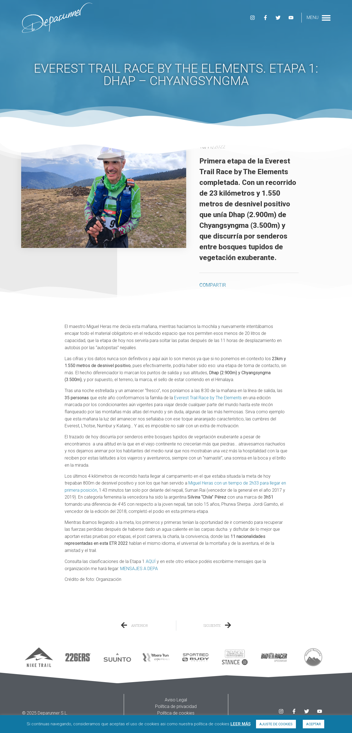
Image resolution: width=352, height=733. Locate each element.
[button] (203, 297)
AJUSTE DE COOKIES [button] (276, 724)
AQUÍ (151, 561)
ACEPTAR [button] (313, 724)
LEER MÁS (240, 723)
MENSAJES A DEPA (139, 568)
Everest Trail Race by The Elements (208, 397)
